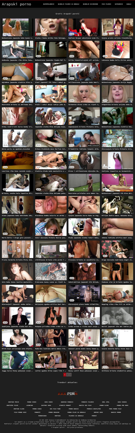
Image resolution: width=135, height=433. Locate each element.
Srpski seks (98, 412)
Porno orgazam (54, 412)
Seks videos (122, 402)
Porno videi (37, 409)
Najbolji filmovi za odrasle (68, 4)
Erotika (57, 416)
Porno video (31, 402)
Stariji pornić (65, 405)
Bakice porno (116, 412)
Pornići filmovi (87, 402)
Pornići (37, 412)
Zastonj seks (46, 405)
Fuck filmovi (106, 4)
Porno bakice (74, 409)
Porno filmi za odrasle (77, 412)
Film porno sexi (20, 412)
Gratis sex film (85, 405)
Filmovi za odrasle (76, 416)
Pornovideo (42, 416)
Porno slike (104, 405)
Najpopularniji (48, 4)
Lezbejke (29, 405)
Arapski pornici (67, 402)
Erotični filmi (12, 405)
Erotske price (13, 402)
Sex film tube (55, 409)
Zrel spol (106, 402)
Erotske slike (19, 409)
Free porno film (115, 409)
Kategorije (119, 4)
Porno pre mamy (122, 405)
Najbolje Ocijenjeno (90, 4)
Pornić (94, 416)
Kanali (129, 4)
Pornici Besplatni (94, 409)
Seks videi (49, 402)
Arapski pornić (59, 427)
